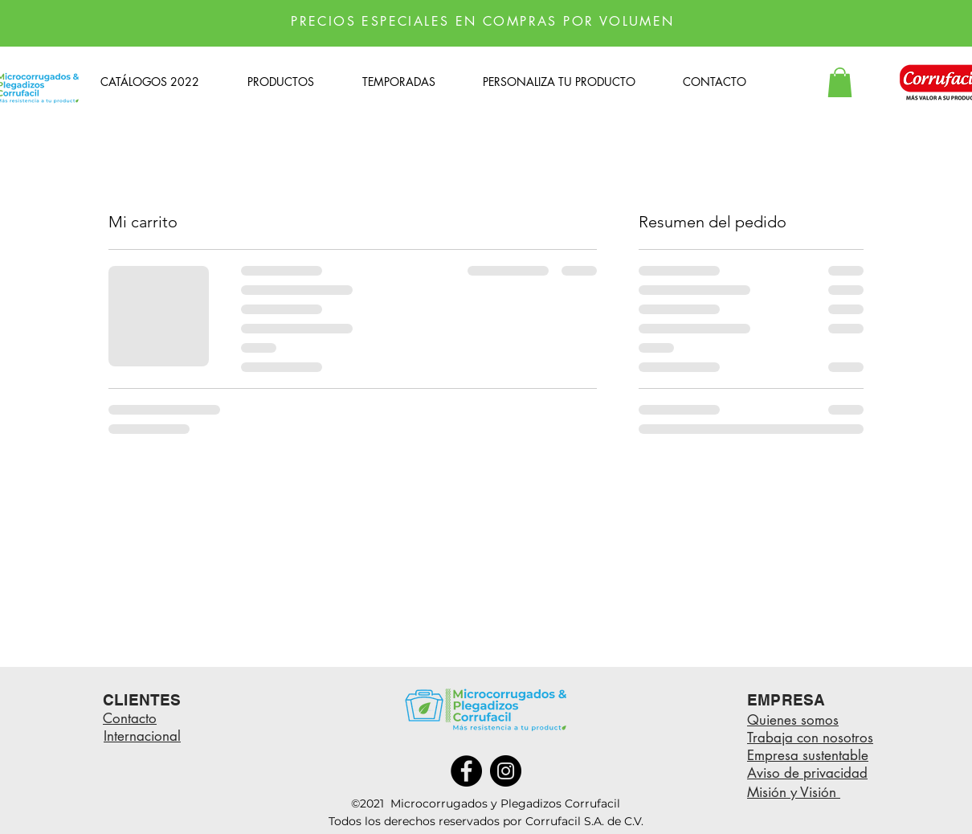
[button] (839, 82)
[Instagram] (505, 771)
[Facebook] (466, 771)
